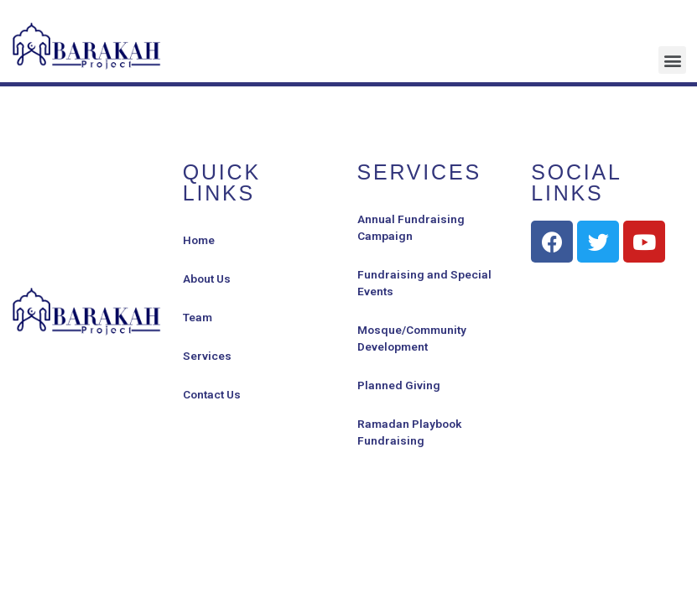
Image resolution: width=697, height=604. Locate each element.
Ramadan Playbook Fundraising (409, 432)
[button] (672, 60)
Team (197, 317)
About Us (207, 278)
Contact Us (212, 394)
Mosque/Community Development (411, 338)
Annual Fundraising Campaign (411, 227)
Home (199, 240)
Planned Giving (398, 385)
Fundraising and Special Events (424, 283)
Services (207, 355)
